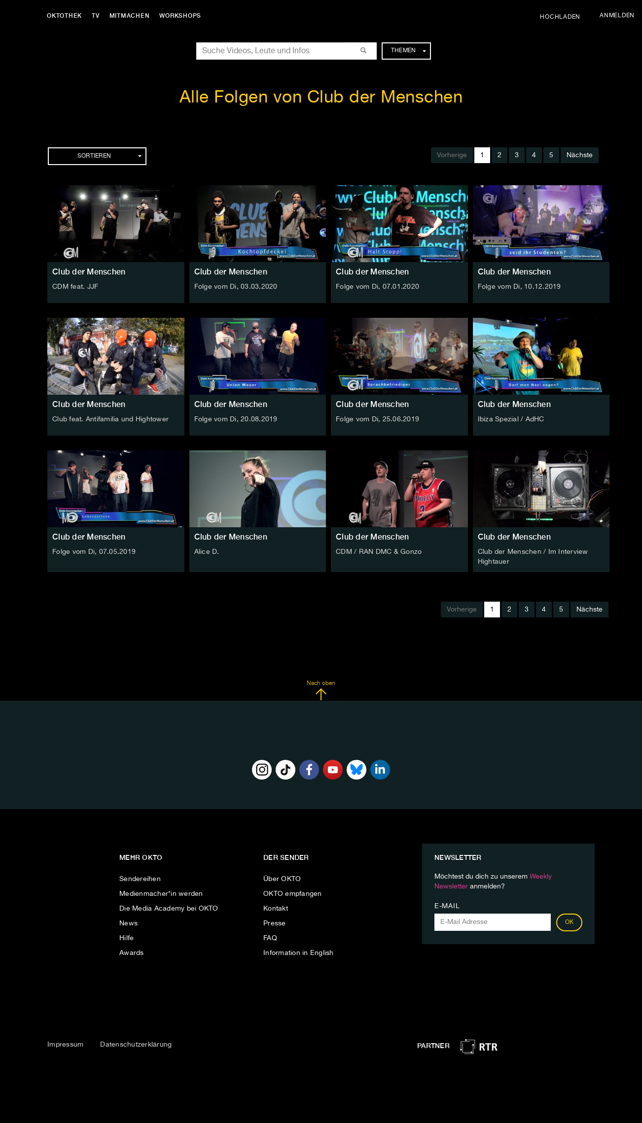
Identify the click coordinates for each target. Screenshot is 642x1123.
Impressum (65, 1044)
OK (569, 922)
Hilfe (126, 938)
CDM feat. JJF (75, 286)
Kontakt (275, 908)
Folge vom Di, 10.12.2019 (519, 286)
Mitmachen (129, 15)
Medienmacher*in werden (161, 893)
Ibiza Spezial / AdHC (511, 419)
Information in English (298, 953)
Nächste (580, 155)
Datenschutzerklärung (136, 1044)
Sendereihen (140, 879)
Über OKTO (282, 879)
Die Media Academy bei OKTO (168, 908)
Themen (408, 51)
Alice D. (206, 551)
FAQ (270, 938)
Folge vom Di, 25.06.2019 (377, 419)
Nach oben (321, 690)
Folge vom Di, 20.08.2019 (236, 419)
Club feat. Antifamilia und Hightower (110, 419)
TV (96, 15)
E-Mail (447, 906)
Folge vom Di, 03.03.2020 (236, 286)
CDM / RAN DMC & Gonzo (379, 551)
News (128, 923)
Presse (274, 923)
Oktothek (64, 15)
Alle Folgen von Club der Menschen (321, 97)
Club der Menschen (88, 271)
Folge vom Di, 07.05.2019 (94, 551)
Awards (131, 953)
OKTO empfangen (292, 893)
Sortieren (109, 156)
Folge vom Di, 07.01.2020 (377, 286)
